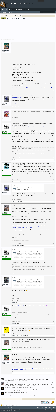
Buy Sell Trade (8, 19)
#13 (53, 371)
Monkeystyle (3, 407)
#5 (53, 179)
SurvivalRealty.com (16, 103)
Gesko (3, 334)
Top (50, 407)
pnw (13, 39)
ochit (9, 380)
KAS (3, 118)
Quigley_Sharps (10, 390)
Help (43, 407)
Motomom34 (5, 103)
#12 (53, 349)
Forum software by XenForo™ (9, 410)
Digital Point (18, 409)
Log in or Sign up (41, 0)
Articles (27, 9)
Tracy (13, 159)
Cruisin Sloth (5, 284)
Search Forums (3, 12)
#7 (53, 243)
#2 (53, 107)
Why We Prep (8, 382)
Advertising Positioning (11, 409)
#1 (53, 90)
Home (47, 407)
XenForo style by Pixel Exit (22, 410)
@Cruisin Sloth (20, 305)
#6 (53, 199)
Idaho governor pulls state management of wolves (16, 392)
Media (12, 9)
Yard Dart (13, 157)
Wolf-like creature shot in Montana (12, 378)
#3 (53, 117)
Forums (5, 9)
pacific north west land (7, 39)
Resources (19, 9)
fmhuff (13, 181)
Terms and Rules (48, 409)
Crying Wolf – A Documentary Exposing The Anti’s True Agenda (19, 387)
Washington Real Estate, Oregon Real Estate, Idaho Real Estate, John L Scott (29, 127)
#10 (53, 321)
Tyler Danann (18, 19)
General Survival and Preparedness (29, 385)
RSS (54, 407)
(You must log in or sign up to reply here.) (47, 375)
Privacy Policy (53, 409)
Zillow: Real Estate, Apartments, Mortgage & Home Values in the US (37, 205)
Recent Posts (10, 12)
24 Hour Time (10, 407)
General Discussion (24, 380)
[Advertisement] (28, 29)
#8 (53, 273)
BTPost (13, 179)
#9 (53, 300)
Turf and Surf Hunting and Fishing (29, 390)
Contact (39, 407)
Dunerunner (14, 243)
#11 (53, 333)
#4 (53, 157)
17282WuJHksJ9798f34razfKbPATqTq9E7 (9, 405)
